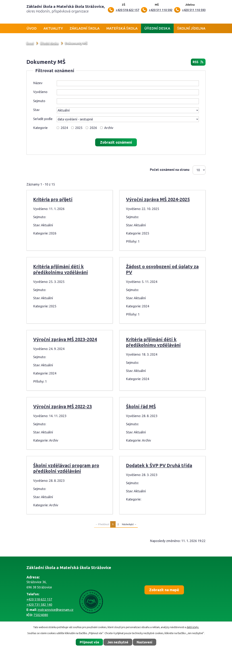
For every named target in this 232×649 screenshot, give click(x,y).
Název (37, 83)
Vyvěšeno (40, 92)
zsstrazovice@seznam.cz (55, 610)
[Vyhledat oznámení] (116, 143)
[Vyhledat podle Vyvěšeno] (128, 92)
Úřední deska (157, 28)
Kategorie (40, 128)
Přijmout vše (89, 642)
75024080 (41, 615)
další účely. (193, 627)
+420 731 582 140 (39, 604)
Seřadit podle (43, 119)
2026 (93, 128)
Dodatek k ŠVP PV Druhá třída (159, 465)
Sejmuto (39, 101)
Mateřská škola (122, 28)
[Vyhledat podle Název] (128, 83)
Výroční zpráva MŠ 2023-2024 (65, 339)
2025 (78, 128)
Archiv (108, 128)
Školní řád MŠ (141, 406)
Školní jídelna (191, 28)
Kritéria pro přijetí (52, 199)
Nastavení (144, 642)
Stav (36, 110)
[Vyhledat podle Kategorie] (58, 128)
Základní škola (85, 28)
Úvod (32, 28)
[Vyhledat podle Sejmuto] (128, 101)
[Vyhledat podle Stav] (128, 110)
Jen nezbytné (117, 642)
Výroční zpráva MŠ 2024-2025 (158, 199)
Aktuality (53, 28)
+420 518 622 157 (39, 599)
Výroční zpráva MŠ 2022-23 (62, 406)
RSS (198, 62)
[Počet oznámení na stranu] (199, 170)
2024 (64, 128)
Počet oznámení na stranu (169, 169)
